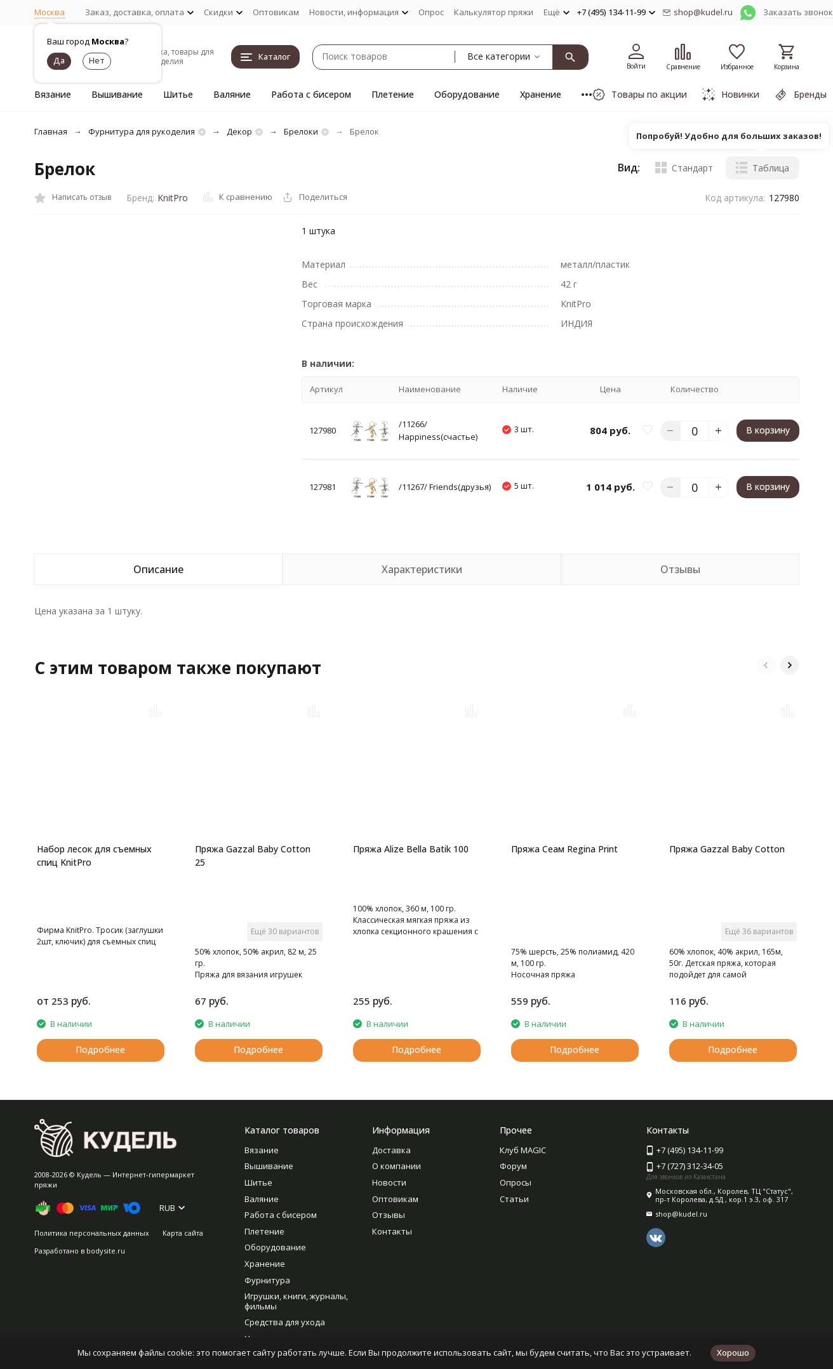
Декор (239, 131)
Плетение (392, 94)
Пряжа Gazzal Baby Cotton (727, 849)
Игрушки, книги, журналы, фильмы (296, 1301)
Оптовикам (276, 12)
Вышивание (117, 94)
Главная (50, 131)
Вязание (52, 94)
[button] (765, 665)
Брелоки (301, 131)
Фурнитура (267, 1280)
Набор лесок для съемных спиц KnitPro (94, 855)
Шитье (178, 94)
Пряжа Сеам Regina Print (564, 849)
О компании (396, 1166)
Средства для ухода (284, 1322)
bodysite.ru (105, 1250)
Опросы (515, 1182)
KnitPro (172, 198)
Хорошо (733, 1352)
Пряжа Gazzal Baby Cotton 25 (252, 855)
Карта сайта (183, 1233)
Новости (389, 1182)
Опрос (431, 12)
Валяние (232, 94)
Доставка (391, 1150)
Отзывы (388, 1214)
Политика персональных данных (91, 1233)
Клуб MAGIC (523, 1150)
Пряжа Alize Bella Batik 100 (411, 849)
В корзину (768, 430)
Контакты (392, 1231)
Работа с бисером (311, 94)
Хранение (540, 94)
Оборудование (467, 94)
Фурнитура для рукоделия (141, 131)
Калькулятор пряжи (493, 12)
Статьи (514, 1199)
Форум (513, 1166)
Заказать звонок (798, 12)
